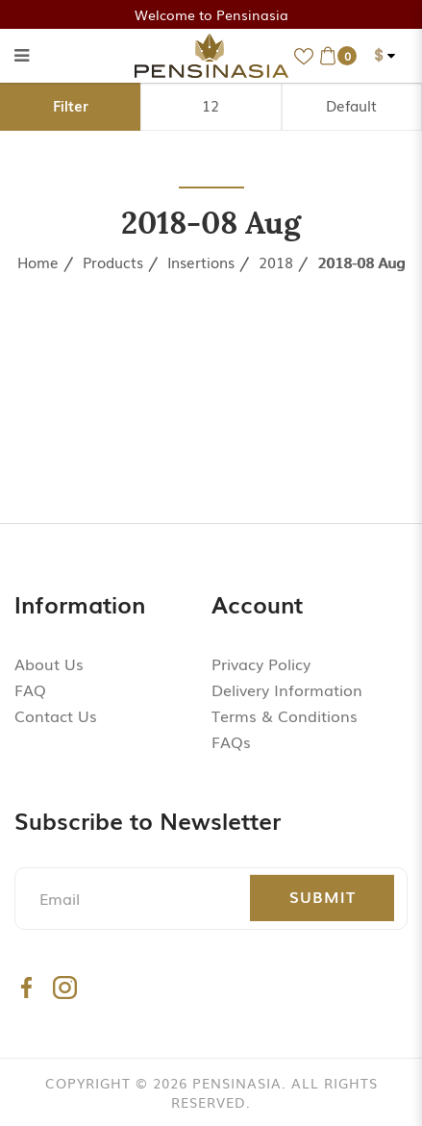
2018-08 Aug (361, 261)
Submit (322, 896)
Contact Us (55, 715)
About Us (49, 663)
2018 (276, 261)
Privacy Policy (260, 663)
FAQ (30, 689)
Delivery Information (286, 689)
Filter (70, 104)
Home (38, 261)
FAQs (231, 741)
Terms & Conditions (284, 715)
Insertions (201, 261)
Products (113, 261)
